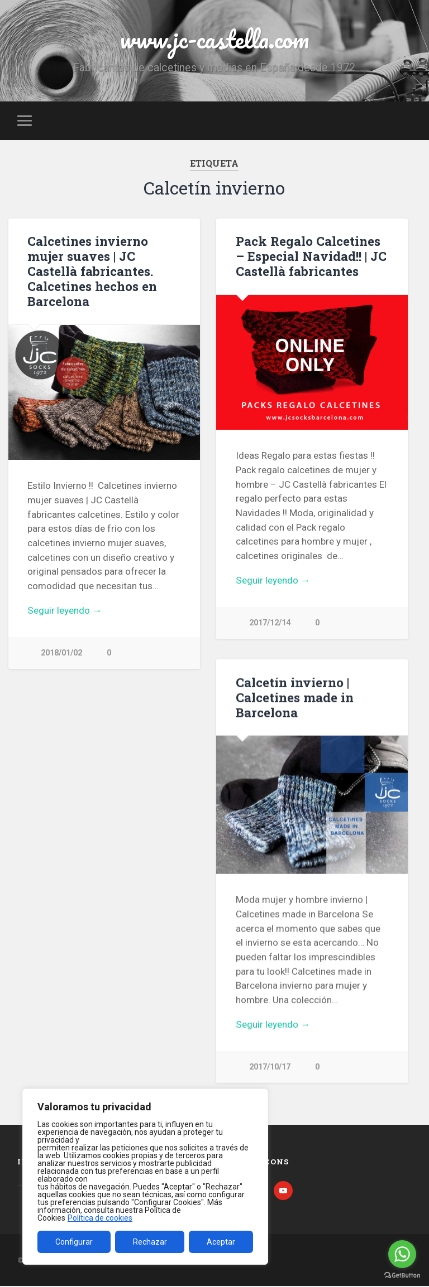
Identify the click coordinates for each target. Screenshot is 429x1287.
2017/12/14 (269, 623)
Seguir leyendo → (64, 610)
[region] (145, 1177)
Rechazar (150, 1241)
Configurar (74, 1241)
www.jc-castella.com (214, 39)
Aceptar (221, 1241)
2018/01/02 (61, 653)
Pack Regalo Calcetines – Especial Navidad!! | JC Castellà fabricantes (311, 255)
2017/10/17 (269, 1067)
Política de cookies (100, 1217)
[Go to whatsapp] (402, 1254)
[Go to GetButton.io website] (402, 1275)
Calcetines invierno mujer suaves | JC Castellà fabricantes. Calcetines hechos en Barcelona (92, 270)
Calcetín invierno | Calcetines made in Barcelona (295, 697)
